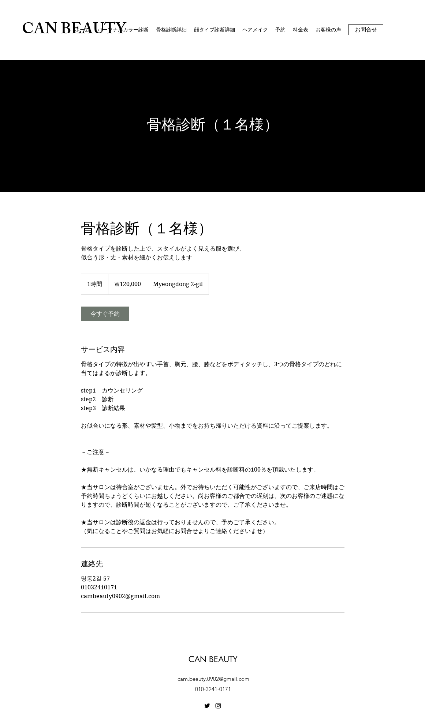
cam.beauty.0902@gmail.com (213, 678)
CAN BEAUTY (213, 659)
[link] (105, 314)
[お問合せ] (365, 29)
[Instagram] (218, 705)
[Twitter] (207, 705)
